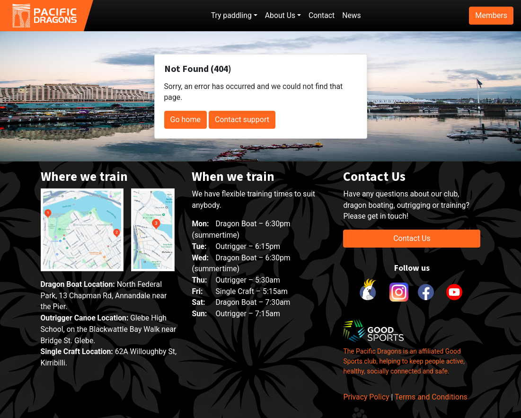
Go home (185, 119)
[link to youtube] (454, 292)
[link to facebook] (426, 292)
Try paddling (231, 15)
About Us (280, 15)
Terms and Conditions (431, 396)
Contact (322, 15)
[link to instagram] (397, 292)
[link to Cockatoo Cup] (369, 292)
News (351, 15)
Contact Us (412, 238)
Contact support (242, 119)
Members (491, 15)
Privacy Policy (366, 396)
